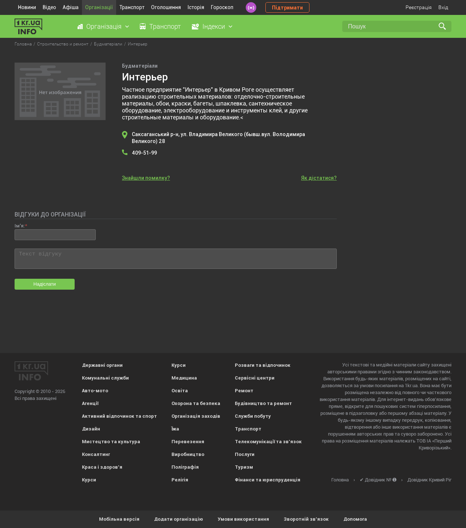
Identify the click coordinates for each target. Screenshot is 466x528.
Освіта (179, 390)
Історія (195, 7)
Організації (99, 7)
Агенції (90, 403)
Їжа (175, 429)
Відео (49, 7)
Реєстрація (419, 7)
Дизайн (91, 429)
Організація (104, 26)
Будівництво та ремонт (263, 403)
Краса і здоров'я (102, 467)
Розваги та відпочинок (263, 365)
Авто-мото (95, 390)
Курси (89, 480)
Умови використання (243, 519)
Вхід (443, 7)
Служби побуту (253, 416)
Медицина (184, 378)
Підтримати (287, 8)
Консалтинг (96, 454)
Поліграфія (185, 467)
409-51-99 (144, 153)
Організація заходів (195, 416)
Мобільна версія (119, 519)
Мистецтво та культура (111, 441)
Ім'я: (19, 226)
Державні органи (102, 365)
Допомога (355, 519)
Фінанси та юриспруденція (267, 480)
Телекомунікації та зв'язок (268, 441)
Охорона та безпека (195, 403)
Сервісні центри (255, 378)
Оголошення (166, 7)
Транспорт (132, 7)
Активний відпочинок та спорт (119, 416)
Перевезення (187, 441)
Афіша (71, 7)
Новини (27, 7)
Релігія (179, 480)
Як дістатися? (319, 178)
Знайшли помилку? (146, 178)
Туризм (244, 467)
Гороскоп (222, 7)
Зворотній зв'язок (306, 519)
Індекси (213, 26)
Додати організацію (178, 519)
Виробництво (187, 454)
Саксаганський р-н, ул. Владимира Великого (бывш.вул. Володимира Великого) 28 (218, 137)
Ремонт (244, 390)
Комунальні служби (105, 378)
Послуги (244, 454)
